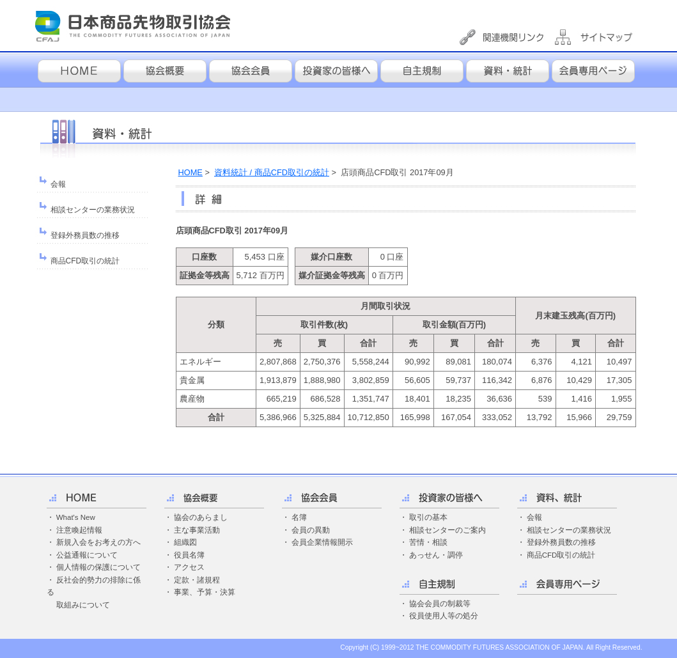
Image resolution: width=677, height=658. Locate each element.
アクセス (189, 567)
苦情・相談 (428, 542)
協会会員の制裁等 (440, 603)
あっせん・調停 (436, 555)
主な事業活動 (197, 530)
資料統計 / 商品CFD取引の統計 (271, 172)
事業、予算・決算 (204, 592)
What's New (75, 517)
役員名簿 (189, 555)
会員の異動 (311, 530)
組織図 (185, 542)
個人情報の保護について (98, 567)
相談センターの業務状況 (93, 210)
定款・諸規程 (197, 580)
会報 (58, 184)
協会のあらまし (201, 517)
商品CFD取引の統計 (85, 261)
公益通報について (87, 555)
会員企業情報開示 (322, 542)
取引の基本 (428, 517)
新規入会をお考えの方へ (98, 542)
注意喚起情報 (79, 530)
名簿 (299, 517)
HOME (190, 172)
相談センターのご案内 (447, 530)
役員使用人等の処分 (443, 616)
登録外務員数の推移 (85, 235)
